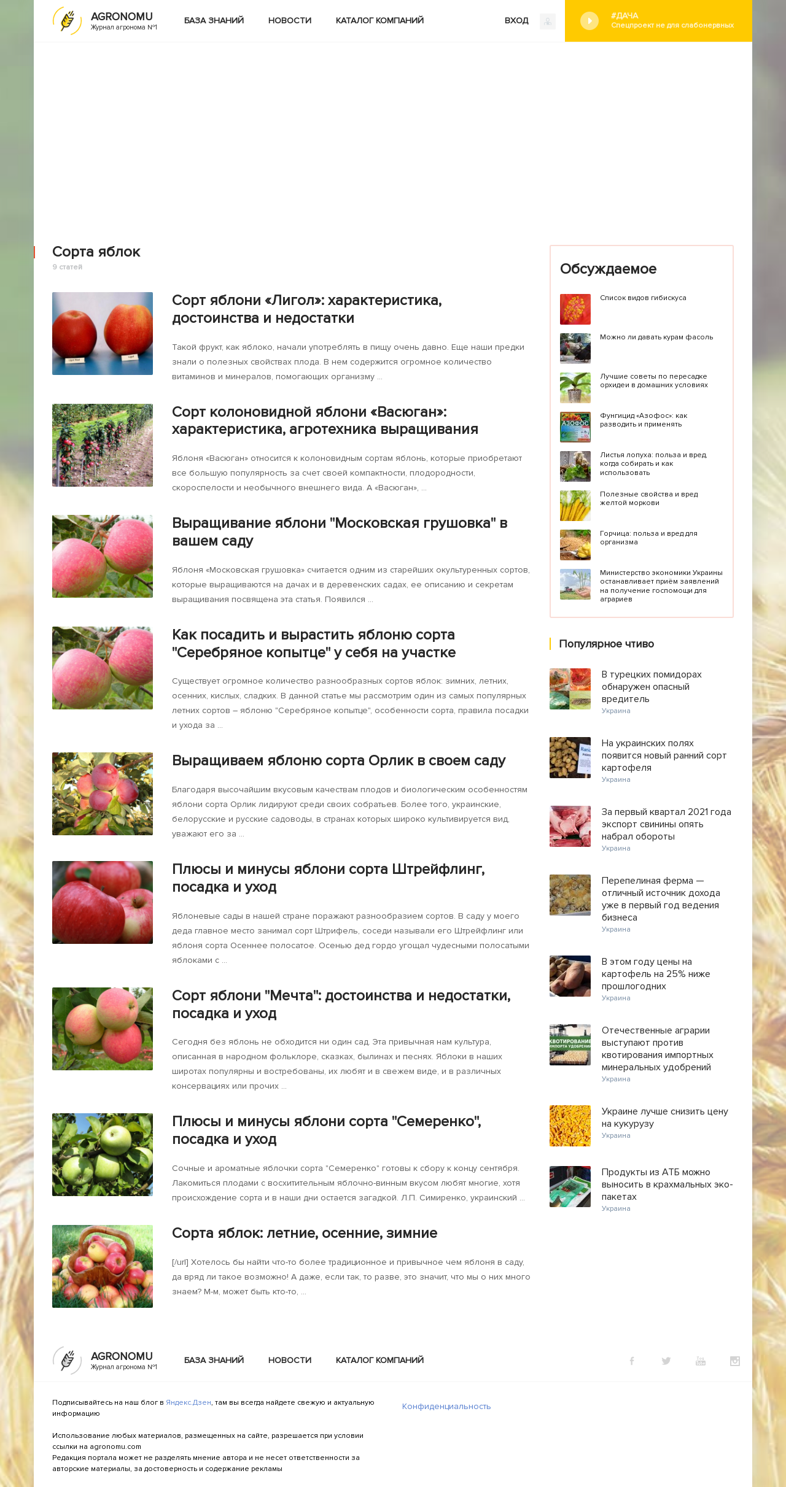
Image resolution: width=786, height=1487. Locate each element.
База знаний (214, 20)
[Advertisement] (393, 134)
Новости (289, 20)
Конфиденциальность (446, 1406)
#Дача (672, 20)
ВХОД (530, 21)
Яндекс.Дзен (188, 1402)
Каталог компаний (380, 20)
